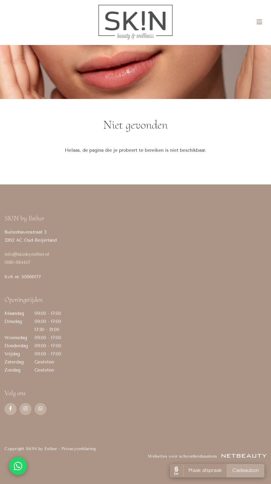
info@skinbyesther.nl (27, 254)
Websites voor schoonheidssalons (207, 456)
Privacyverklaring (79, 448)
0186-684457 (17, 262)
